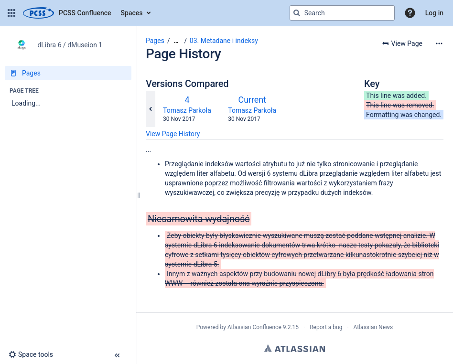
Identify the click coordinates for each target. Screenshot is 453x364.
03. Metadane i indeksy (224, 40)
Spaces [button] (132, 13)
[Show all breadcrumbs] (176, 41)
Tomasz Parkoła (187, 110)
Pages (155, 40)
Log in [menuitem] (434, 13)
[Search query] (342, 13)
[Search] (297, 13)
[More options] (439, 43)
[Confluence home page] (67, 13)
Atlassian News (373, 327)
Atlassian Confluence (254, 327)
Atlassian (294, 348)
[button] (11, 12)
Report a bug (326, 327)
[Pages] (68, 73)
